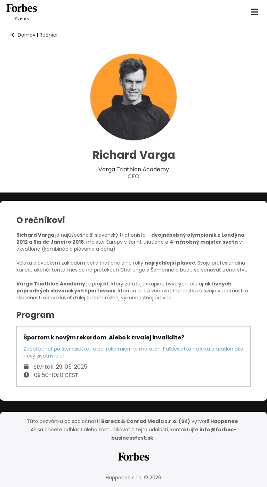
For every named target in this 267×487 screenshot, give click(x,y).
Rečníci (47, 34)
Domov (23, 34)
